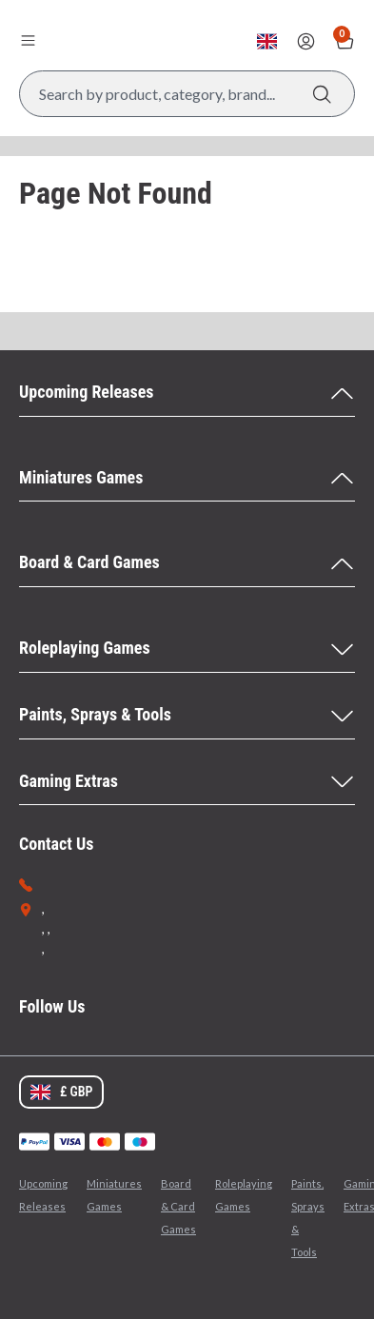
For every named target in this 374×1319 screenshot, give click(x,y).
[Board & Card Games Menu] (187, 563)
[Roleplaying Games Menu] (187, 649)
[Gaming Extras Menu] (187, 782)
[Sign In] (306, 41)
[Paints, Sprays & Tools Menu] (187, 715)
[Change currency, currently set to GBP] (267, 41)
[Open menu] (28, 40)
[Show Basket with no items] (345, 41)
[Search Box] (187, 93)
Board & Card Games (178, 1206)
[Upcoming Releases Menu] (187, 393)
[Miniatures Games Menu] (187, 478)
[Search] (322, 93)
